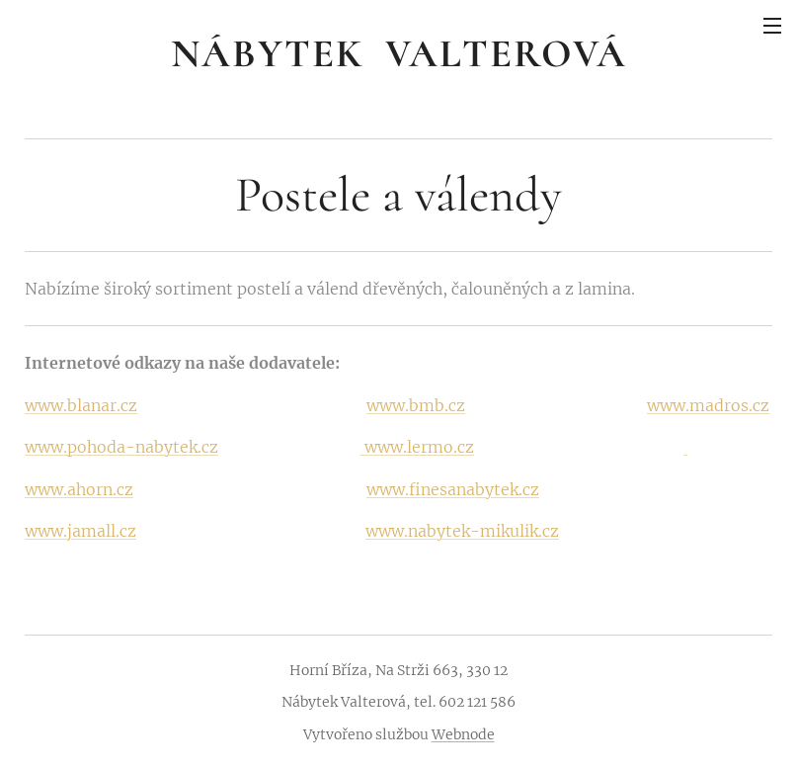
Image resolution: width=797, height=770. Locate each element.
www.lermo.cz (417, 447)
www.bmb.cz (415, 405)
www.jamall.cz (80, 531)
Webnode (463, 734)
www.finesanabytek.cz (452, 489)
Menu (772, 26)
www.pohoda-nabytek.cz (121, 447)
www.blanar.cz (81, 405)
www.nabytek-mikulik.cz (462, 531)
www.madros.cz (708, 405)
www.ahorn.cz (79, 489)
